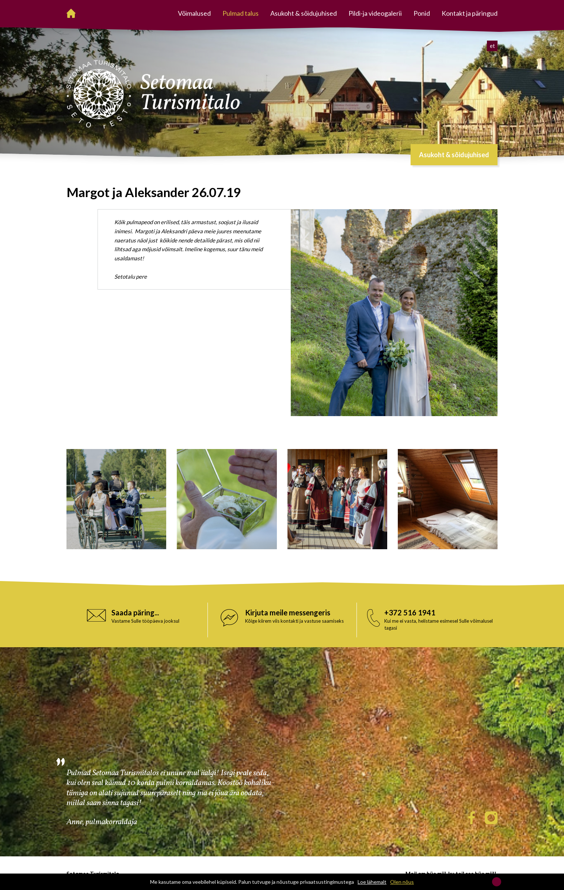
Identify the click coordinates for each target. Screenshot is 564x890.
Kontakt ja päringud (470, 13)
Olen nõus (402, 882)
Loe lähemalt (372, 882)
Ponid (422, 13)
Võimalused (194, 13)
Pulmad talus (240, 13)
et (492, 45)
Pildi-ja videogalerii (375, 13)
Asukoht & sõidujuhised (303, 13)
